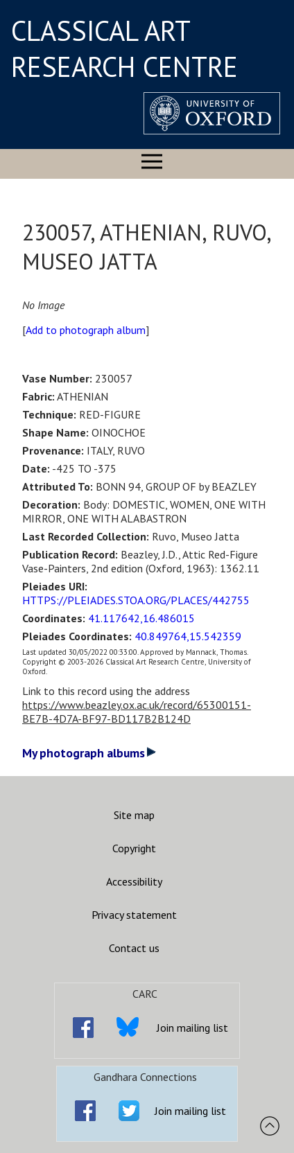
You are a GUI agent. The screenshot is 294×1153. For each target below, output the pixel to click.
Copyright (134, 848)
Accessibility (134, 881)
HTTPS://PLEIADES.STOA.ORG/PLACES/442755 (136, 600)
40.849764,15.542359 (188, 636)
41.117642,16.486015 (141, 618)
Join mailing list (192, 1028)
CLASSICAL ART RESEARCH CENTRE (124, 48)
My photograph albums (89, 753)
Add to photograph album (86, 330)
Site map (134, 815)
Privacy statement (134, 915)
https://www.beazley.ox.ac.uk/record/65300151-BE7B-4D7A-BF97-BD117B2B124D (136, 711)
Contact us (134, 948)
